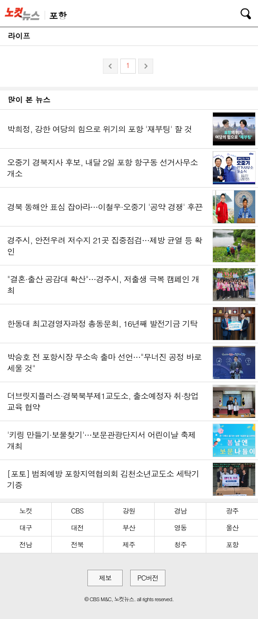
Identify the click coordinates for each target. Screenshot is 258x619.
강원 (129, 510)
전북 (77, 544)
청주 (180, 544)
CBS (77, 510)
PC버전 (147, 577)
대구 (25, 527)
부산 (129, 527)
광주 (232, 510)
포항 (232, 544)
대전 (77, 527)
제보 (105, 577)
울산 (232, 527)
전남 (25, 544)
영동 (180, 527)
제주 (129, 544)
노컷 (25, 510)
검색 (239, 12)
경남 (180, 510)
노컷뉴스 (24, 13)
